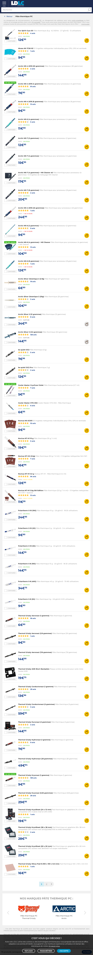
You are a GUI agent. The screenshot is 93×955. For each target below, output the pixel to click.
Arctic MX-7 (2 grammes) (28, 138)
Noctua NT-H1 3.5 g (26, 474)
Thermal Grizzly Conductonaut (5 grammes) (36, 704)
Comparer (11, 41)
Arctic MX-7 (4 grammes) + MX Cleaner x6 (35, 173)
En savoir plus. (54, 946)
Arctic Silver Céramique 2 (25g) (31, 296)
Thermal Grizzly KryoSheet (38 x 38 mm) (35, 827)
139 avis (27, 778)
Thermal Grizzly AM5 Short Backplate (33, 669)
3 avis (26, 299)
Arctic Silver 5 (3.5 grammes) (30, 332)
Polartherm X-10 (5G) (27, 546)
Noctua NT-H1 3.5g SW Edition (30, 490)
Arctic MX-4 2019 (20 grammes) (31, 66)
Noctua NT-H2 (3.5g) (26, 456)
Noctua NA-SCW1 (25, 421)
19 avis (27, 281)
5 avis (26, 122)
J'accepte (63, 951)
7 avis (26, 388)
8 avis (26, 317)
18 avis (27, 618)
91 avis (27, 86)
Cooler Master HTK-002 (28, 403)
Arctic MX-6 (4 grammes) (28, 119)
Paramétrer (46, 951)
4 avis (26, 33)
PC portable (36, 22)
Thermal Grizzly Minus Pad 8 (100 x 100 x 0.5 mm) (38, 864)
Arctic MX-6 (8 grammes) (28, 261)
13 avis (27, 104)
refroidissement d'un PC (80, 934)
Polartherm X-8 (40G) (27, 581)
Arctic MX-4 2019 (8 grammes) (30, 101)
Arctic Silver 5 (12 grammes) (29, 314)
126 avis (27, 334)
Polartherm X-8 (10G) (27, 564)
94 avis (27, 476)
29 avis (27, 689)
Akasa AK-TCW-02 (25, 48)
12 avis (27, 495)
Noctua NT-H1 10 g (25, 438)
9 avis (26, 228)
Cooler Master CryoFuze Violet (30, 385)
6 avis (26, 405)
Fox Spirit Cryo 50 (25, 31)
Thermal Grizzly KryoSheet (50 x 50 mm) (35, 846)
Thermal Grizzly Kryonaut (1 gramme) (33, 775)
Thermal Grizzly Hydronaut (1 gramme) (34, 740)
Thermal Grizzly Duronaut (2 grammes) (34, 722)
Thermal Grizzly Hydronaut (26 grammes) (35, 759)
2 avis (26, 69)
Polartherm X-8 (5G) (26, 599)
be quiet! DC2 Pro (25, 367)
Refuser (29, 951)
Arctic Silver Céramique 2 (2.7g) (31, 279)
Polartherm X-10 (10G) (27, 510)
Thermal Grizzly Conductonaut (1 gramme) (36, 687)
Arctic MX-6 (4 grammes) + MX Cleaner (34, 242)
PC (40, 20)
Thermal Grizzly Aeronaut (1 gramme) (33, 616)
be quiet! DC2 (23, 350)
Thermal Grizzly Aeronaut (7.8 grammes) (35, 652)
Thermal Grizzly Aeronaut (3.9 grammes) (35, 633)
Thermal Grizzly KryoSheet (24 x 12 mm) (34, 810)
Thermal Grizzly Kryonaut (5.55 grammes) (35, 793)
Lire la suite (85, 24)
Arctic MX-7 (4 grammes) (28, 156)
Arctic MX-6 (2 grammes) (28, 226)
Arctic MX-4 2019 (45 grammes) (31, 208)
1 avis (26, 51)
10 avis (27, 423)
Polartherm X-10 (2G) (27, 528)
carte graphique (77, 20)
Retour (9, 16)
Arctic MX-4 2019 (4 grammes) (30, 84)
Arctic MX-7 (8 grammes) (28, 190)
